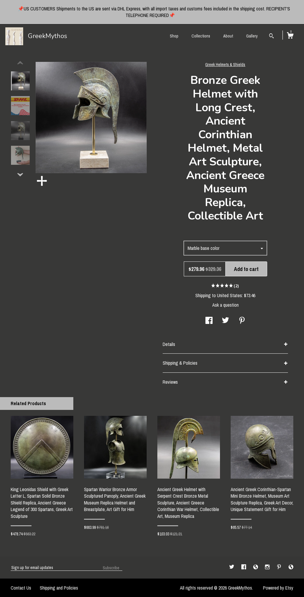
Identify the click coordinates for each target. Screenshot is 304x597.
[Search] (271, 36)
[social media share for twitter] (225, 321)
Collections (200, 36)
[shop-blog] (256, 567)
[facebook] (244, 567)
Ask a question (225, 305)
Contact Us (21, 588)
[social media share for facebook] (209, 321)
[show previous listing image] (20, 63)
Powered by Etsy (278, 588)
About (228, 36)
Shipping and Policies (59, 588)
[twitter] (232, 567)
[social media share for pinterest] (242, 321)
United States (229, 295)
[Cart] (290, 36)
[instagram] (268, 567)
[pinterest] (280, 567)
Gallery (252, 36)
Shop (174, 36)
